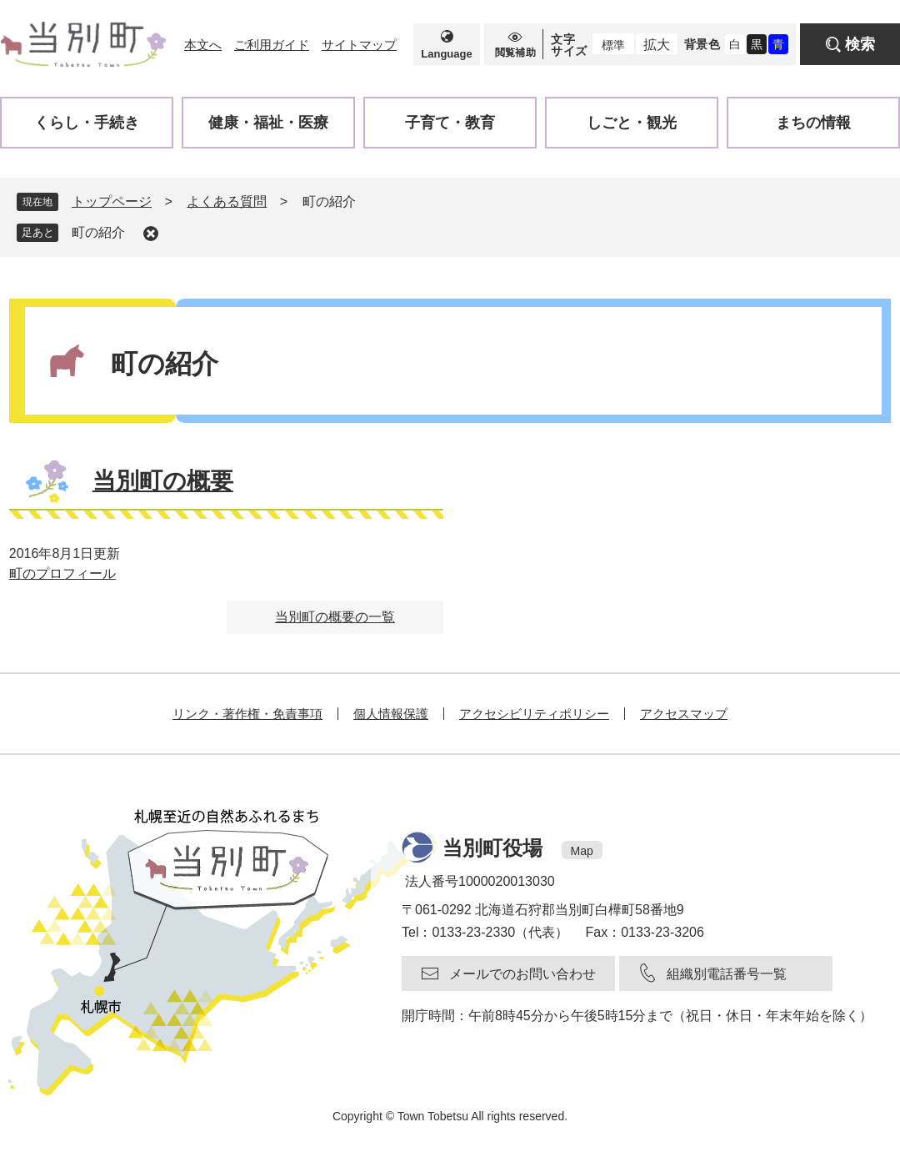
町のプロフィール (62, 573)
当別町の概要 (162, 481)
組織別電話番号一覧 (727, 974)
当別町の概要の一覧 (335, 617)
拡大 (656, 45)
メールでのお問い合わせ (522, 974)
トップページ (112, 201)
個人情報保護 (390, 714)
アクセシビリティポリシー (534, 714)
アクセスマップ (684, 714)
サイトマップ (359, 44)
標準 (613, 45)
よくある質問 (227, 201)
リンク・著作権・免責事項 (247, 714)
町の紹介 (98, 232)
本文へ (203, 44)
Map (582, 851)
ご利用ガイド (271, 44)
